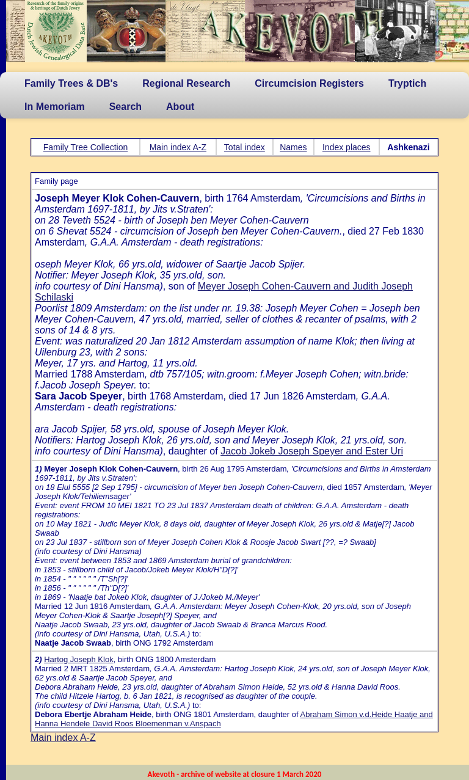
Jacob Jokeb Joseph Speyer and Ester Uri (311, 451)
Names (293, 147)
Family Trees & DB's (71, 83)
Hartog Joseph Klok (78, 659)
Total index (244, 147)
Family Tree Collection (85, 147)
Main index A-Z (178, 147)
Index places (346, 147)
